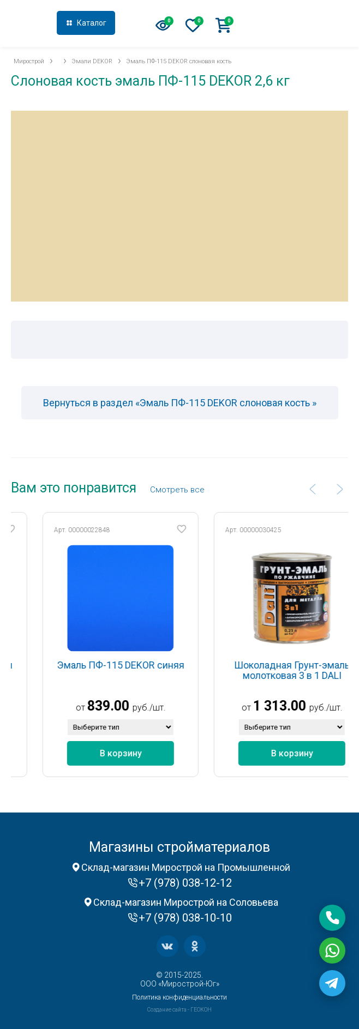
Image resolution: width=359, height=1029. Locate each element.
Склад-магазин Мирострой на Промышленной (185, 867)
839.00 (125, 706)
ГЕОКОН (201, 1010)
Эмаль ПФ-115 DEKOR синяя (137, 665)
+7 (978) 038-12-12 (298, 24)
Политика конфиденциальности (179, 997)
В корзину (138, 753)
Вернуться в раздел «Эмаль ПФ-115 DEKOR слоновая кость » (179, 402)
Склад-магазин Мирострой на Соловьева (185, 902)
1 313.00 (296, 706)
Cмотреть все (177, 490)
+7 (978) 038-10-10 (185, 917)
